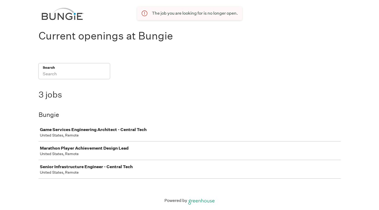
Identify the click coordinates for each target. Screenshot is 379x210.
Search (49, 67)
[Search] (74, 74)
